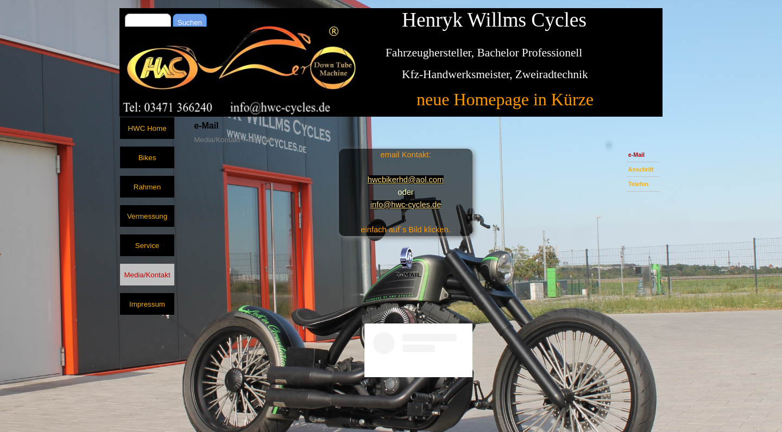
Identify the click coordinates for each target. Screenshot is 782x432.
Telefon (638, 184)
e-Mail (636, 154)
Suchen (190, 22)
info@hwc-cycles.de (406, 204)
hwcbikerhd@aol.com (406, 179)
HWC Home (147, 128)
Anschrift (641, 169)
